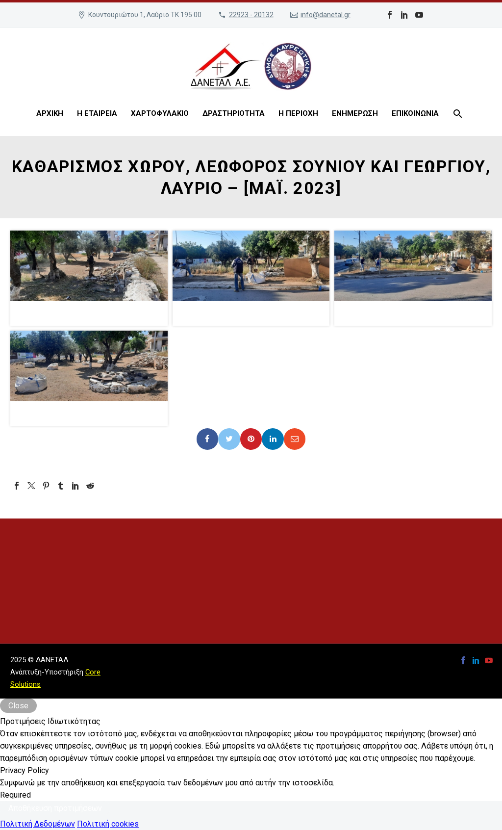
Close (18, 705)
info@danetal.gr (326, 15)
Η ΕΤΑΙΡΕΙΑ (97, 113)
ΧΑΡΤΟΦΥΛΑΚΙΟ (160, 113)
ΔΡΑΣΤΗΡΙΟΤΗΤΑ (233, 113)
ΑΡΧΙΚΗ (49, 113)
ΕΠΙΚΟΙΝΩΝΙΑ (415, 113)
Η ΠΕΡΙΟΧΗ (298, 113)
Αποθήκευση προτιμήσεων (55, 808)
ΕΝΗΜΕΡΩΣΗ (355, 113)
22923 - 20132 (251, 15)
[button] (89, 278)
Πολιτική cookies (108, 824)
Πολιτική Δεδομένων (37, 824)
